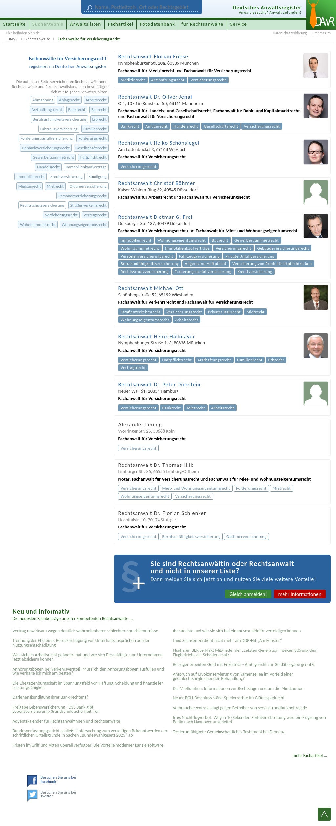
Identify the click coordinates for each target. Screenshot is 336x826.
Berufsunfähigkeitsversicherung (59, 119)
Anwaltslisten (85, 24)
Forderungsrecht (92, 138)
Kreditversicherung (67, 176)
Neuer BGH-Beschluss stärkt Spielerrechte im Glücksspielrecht (228, 698)
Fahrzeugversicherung (58, 128)
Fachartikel (120, 24)
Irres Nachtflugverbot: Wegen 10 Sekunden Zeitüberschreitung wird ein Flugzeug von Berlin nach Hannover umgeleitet (249, 720)
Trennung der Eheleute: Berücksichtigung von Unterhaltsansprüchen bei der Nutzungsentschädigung (80, 643)
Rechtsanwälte (37, 39)
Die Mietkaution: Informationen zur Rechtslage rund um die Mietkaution (238, 688)
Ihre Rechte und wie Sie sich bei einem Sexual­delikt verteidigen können (237, 631)
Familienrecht (95, 128)
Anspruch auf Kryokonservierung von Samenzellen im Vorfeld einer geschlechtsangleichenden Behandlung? (233, 676)
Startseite (14, 24)
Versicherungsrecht (61, 214)
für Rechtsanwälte (202, 24)
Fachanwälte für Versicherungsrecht (89, 39)
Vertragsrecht (95, 214)
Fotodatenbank (157, 24)
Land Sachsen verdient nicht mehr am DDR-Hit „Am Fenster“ (227, 640)
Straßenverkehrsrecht (88, 205)
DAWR (12, 39)
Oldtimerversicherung (88, 186)
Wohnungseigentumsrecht (84, 224)
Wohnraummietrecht (38, 224)
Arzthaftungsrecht (47, 109)
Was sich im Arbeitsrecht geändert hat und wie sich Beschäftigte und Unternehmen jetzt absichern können (87, 657)
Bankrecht (77, 109)
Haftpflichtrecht (93, 157)
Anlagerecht (69, 99)
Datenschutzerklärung (290, 33)
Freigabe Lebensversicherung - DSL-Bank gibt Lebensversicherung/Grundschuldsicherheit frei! (56, 709)
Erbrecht (99, 119)
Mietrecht (55, 186)
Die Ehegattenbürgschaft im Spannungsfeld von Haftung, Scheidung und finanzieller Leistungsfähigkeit (87, 685)
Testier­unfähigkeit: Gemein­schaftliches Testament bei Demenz (228, 731)
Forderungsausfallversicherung (46, 138)
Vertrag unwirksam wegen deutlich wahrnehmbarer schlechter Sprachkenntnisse (85, 631)
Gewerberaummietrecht (53, 157)
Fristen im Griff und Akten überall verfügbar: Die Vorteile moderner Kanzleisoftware (87, 745)
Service (238, 24)
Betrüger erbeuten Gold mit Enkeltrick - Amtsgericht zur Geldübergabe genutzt (244, 664)
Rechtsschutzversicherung (42, 205)
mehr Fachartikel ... (309, 755)
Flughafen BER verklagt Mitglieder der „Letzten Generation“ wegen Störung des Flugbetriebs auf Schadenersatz (244, 653)
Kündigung (98, 176)
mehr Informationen (300, 594)
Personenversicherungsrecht (82, 195)
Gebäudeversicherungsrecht (46, 147)
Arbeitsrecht (96, 99)
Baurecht (99, 109)
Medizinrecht (29, 186)
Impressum (322, 33)
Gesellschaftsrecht (91, 147)
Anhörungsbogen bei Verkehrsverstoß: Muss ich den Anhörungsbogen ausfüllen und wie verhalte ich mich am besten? (88, 671)
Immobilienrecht (30, 176)
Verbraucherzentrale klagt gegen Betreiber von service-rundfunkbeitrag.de (240, 708)
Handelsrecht (48, 166)
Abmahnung (42, 99)
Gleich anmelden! (248, 594)
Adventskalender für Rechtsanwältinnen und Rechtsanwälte (66, 721)
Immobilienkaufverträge (86, 166)
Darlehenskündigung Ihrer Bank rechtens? (50, 697)
